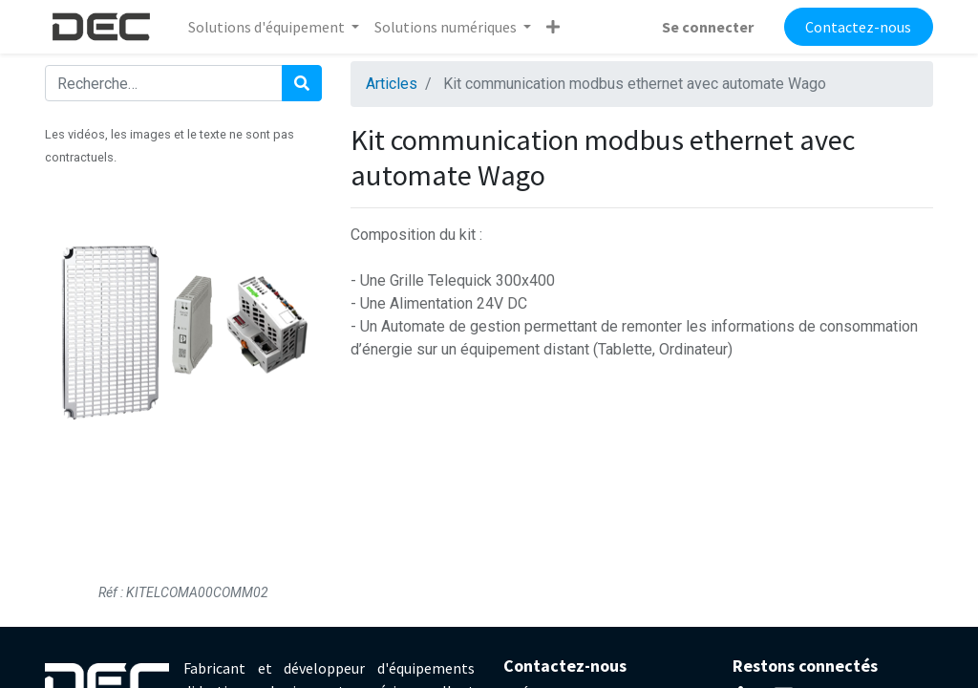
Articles (391, 84)
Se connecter (708, 26)
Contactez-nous (858, 26)
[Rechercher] (302, 83)
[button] (553, 27)
